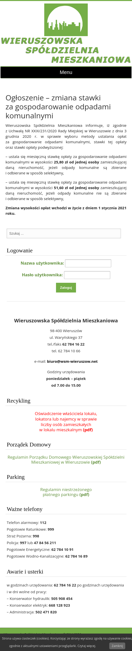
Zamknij (117, 646)
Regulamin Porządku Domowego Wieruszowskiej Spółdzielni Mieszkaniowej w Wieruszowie (66, 459)
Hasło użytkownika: (42, 274)
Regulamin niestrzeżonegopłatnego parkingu (66, 492)
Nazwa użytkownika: (42, 263)
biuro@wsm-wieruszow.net (72, 361)
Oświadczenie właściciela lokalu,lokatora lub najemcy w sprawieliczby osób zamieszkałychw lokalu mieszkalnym (66, 422)
